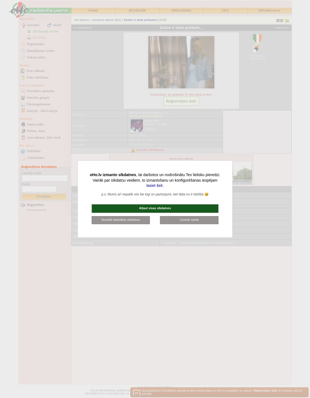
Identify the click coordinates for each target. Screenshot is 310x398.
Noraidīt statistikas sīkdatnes (120, 219)
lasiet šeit (154, 185)
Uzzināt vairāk (189, 219)
